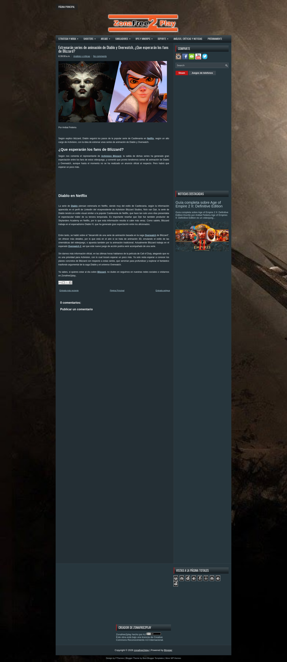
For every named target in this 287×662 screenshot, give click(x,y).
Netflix (150, 138)
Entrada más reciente (69, 290)
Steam (181, 73)
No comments (100, 56)
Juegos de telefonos (202, 73)
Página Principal (117, 290)
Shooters (90, 38)
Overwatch (150, 235)
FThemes (119, 658)
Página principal (66, 7)
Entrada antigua (163, 290)
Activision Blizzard (111, 156)
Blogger (168, 650)
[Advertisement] (125, 181)
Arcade (107, 38)
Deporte (164, 38)
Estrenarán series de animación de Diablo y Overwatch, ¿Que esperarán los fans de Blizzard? (113, 49)
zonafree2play (141, 650)
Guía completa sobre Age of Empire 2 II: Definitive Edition (199, 204)
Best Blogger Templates (153, 658)
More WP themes (173, 658)
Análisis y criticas (81, 56)
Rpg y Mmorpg (145, 38)
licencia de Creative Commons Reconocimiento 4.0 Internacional (139, 638)
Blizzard (101, 272)
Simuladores (124, 38)
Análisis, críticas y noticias (188, 39)
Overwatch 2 (74, 246)
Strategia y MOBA (69, 38)
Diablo (74, 206)
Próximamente (215, 39)
